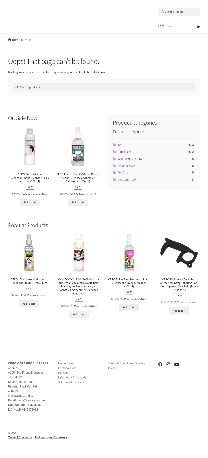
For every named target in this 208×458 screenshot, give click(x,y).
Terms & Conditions (20, 437)
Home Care (124, 151)
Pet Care (122, 172)
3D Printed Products (71, 382)
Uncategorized (126, 179)
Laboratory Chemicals (131, 158)
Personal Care (126, 165)
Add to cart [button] (30, 202)
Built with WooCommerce (51, 437)
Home (15, 39)
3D (119, 144)
